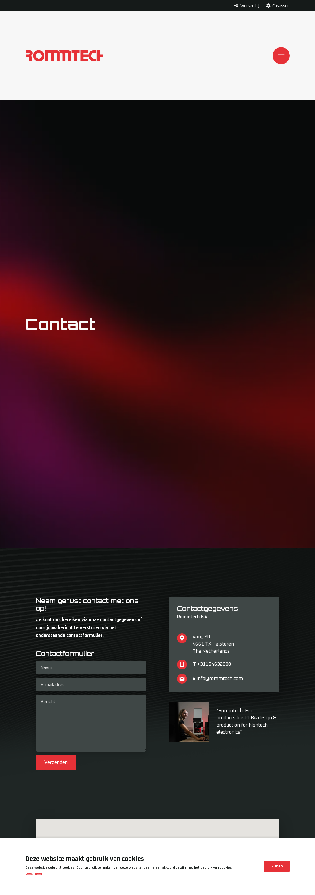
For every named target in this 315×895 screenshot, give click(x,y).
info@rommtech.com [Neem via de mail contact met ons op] (220, 678)
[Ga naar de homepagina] (64, 55)
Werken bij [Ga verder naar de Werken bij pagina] (249, 6)
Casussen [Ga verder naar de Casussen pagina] (281, 6)
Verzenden (56, 762)
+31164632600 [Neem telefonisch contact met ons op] (214, 664)
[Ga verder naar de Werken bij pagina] (236, 5)
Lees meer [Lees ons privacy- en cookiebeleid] (33, 874)
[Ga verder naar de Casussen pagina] (268, 5)
